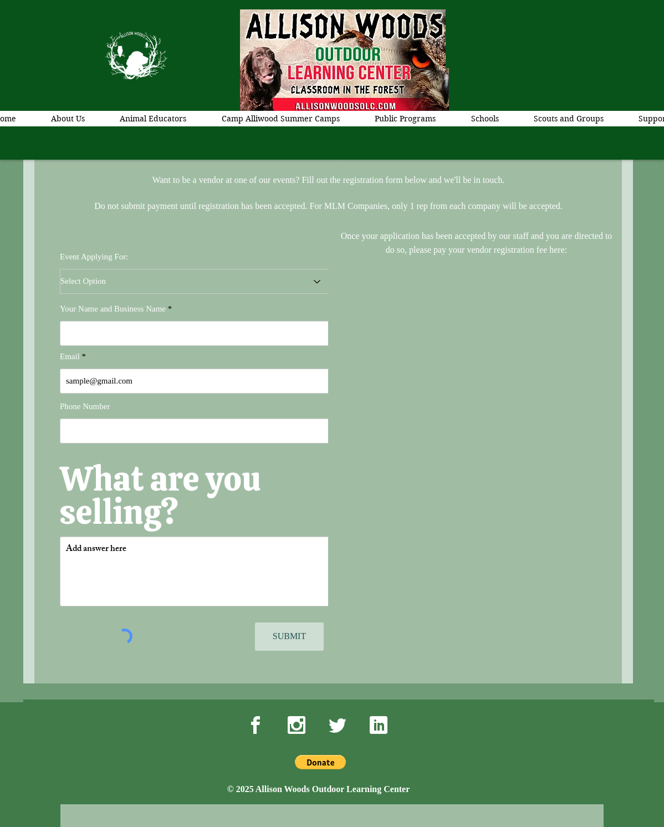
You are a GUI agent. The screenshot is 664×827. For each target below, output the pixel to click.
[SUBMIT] (289, 636)
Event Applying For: (94, 257)
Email (70, 357)
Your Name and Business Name (113, 309)
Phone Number (85, 406)
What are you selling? (160, 495)
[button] (320, 762)
